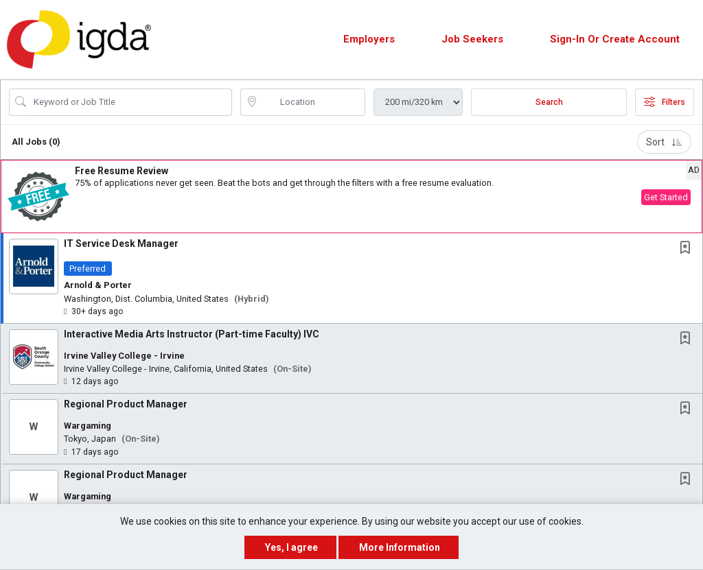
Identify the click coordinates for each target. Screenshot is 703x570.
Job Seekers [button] (472, 39)
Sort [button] (664, 141)
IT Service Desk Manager (121, 243)
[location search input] (313, 102)
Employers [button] (369, 39)
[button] (351, 196)
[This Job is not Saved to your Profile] (688, 249)
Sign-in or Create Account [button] (615, 39)
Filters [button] (664, 102)
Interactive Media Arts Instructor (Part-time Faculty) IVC (191, 334)
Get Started (666, 197)
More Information (399, 547)
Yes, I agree (291, 547)
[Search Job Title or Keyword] (130, 102)
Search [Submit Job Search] (549, 102)
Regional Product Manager (125, 404)
